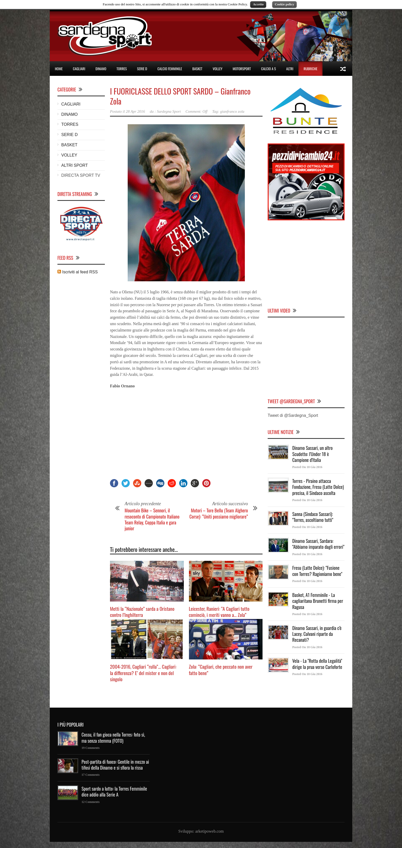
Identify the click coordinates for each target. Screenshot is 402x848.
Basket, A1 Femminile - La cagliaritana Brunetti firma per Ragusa (317, 601)
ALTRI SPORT (74, 165)
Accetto (258, 4)
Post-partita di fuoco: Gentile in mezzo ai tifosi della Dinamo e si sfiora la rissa (115, 764)
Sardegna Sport (169, 111)
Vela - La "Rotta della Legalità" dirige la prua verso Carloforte (317, 663)
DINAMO (101, 68)
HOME (59, 68)
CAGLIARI (79, 68)
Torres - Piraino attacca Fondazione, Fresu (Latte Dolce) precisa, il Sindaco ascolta (318, 487)
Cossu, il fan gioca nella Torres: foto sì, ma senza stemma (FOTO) (113, 737)
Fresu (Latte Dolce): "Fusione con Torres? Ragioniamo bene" (317, 570)
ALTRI (289, 68)
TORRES (121, 68)
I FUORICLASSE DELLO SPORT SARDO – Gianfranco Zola (180, 96)
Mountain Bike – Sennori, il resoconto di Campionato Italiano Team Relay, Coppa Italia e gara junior (152, 519)
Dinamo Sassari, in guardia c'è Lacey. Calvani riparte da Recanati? (316, 634)
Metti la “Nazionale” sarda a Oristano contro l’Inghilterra (142, 611)
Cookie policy (284, 4)
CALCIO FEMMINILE (169, 68)
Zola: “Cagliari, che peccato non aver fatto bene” (221, 669)
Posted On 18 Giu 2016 (307, 467)
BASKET (197, 68)
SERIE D (142, 68)
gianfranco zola (232, 111)
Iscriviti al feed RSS (77, 272)
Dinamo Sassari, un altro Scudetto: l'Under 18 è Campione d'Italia (312, 453)
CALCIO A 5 (268, 68)
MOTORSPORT (242, 68)
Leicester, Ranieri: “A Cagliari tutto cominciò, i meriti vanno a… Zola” (219, 611)
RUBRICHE (310, 68)
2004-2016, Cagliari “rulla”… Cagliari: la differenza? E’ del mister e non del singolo (143, 672)
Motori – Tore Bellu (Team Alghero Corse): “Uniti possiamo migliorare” (218, 513)
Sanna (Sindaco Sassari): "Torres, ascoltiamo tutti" (312, 517)
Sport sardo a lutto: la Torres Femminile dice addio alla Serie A (114, 791)
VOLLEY (217, 68)
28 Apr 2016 (135, 111)
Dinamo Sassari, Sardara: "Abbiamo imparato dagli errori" (318, 543)
